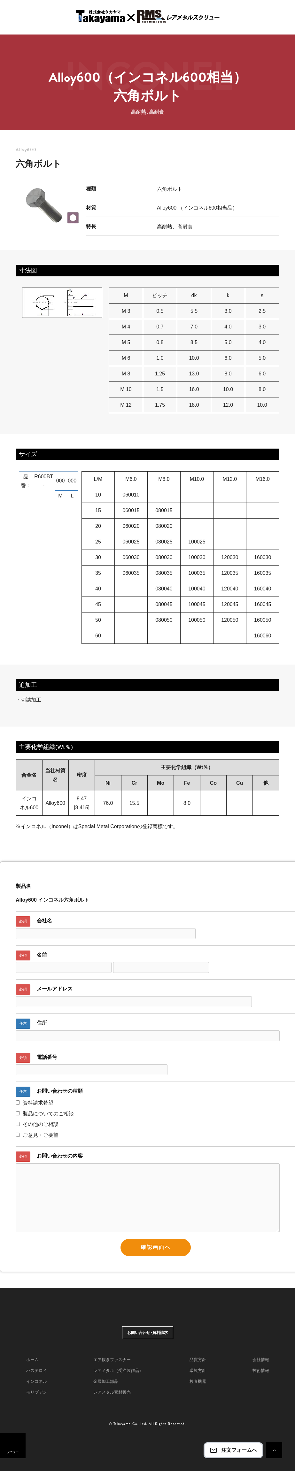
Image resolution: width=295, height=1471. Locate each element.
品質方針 (198, 1359)
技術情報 (260, 1370)
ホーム (32, 1359)
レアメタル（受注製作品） (118, 1370)
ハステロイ (36, 1370)
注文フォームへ (233, 1450)
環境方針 (198, 1370)
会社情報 (260, 1359)
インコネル (36, 1381)
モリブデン (36, 1392)
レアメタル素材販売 (112, 1392)
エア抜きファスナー (112, 1359)
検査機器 (198, 1381)
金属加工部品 (105, 1381)
